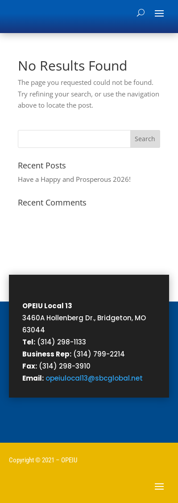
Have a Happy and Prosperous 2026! (74, 179)
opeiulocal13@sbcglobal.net (94, 378)
